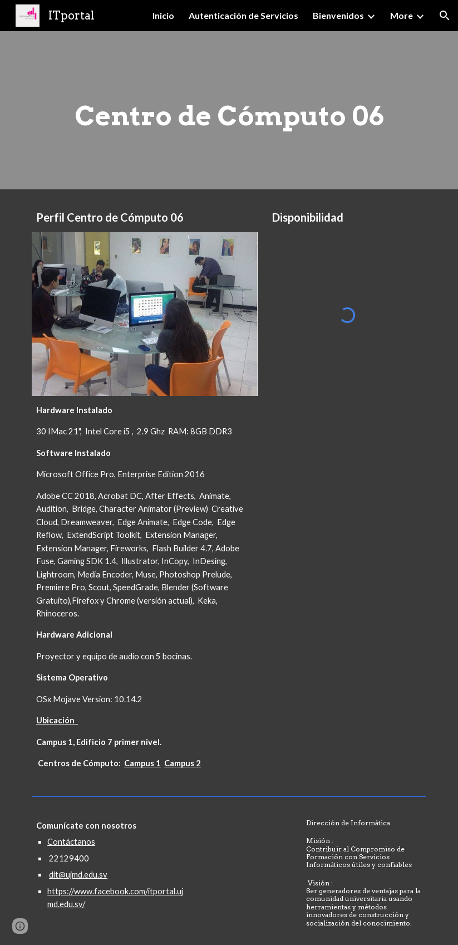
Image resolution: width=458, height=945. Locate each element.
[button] (444, 15)
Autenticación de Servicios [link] (243, 15)
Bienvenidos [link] (338, 15)
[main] (229, 110)
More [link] (401, 15)
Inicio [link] (163, 15)
